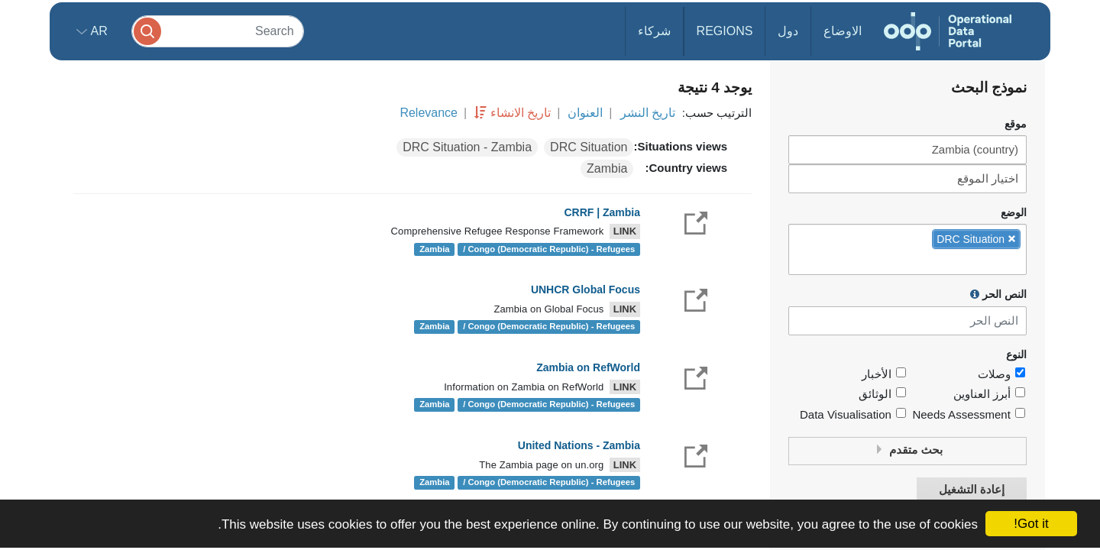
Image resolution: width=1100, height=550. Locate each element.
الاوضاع (842, 30)
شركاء (654, 30)
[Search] (217, 31)
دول (788, 30)
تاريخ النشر (647, 112)
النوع (1016, 355)
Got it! (1031, 523)
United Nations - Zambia (579, 445)
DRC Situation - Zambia (467, 147)
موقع (1016, 124)
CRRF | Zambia (602, 212)
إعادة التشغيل (972, 490)
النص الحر (998, 294)
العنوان (585, 112)
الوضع (1014, 212)
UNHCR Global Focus (585, 289)
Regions (725, 30)
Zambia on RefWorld (588, 367)
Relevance (429, 112)
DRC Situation (588, 147)
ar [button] (97, 30)
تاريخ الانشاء (520, 112)
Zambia (607, 168)
